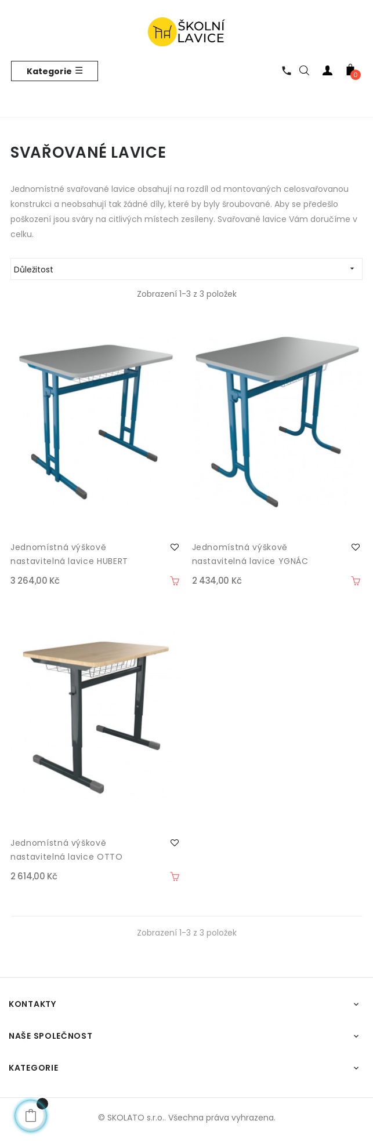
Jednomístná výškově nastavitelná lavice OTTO (66, 850)
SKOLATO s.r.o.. (136, 1117)
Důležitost (188, 269)
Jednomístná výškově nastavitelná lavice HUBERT (69, 554)
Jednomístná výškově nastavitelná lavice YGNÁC (250, 554)
